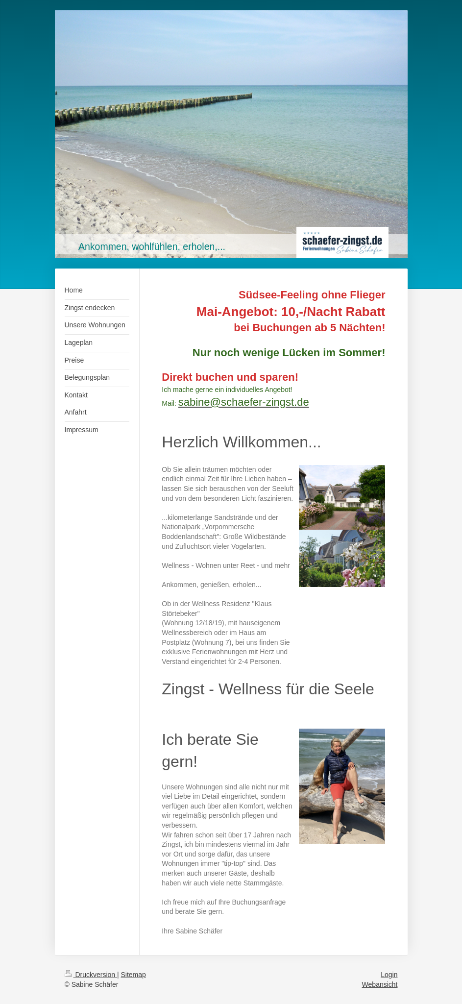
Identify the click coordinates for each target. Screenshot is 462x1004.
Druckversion (91, 975)
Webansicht (380, 984)
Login (389, 975)
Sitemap (133, 975)
